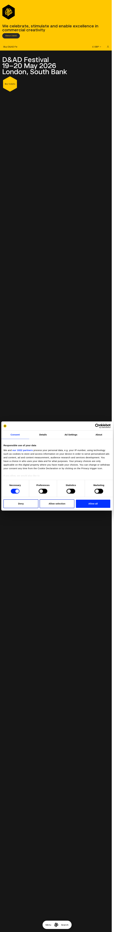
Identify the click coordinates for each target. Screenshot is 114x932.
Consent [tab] (15, 434)
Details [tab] (43, 434)
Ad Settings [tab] (70, 434)
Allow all (93, 503)
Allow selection (57, 503)
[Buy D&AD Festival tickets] (9, 46)
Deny (21, 503)
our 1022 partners (22, 450)
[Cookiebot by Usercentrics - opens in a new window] (97, 426)
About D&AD (11, 36)
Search (65, 925)
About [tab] (99, 434)
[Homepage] (56, 925)
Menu (48, 925)
